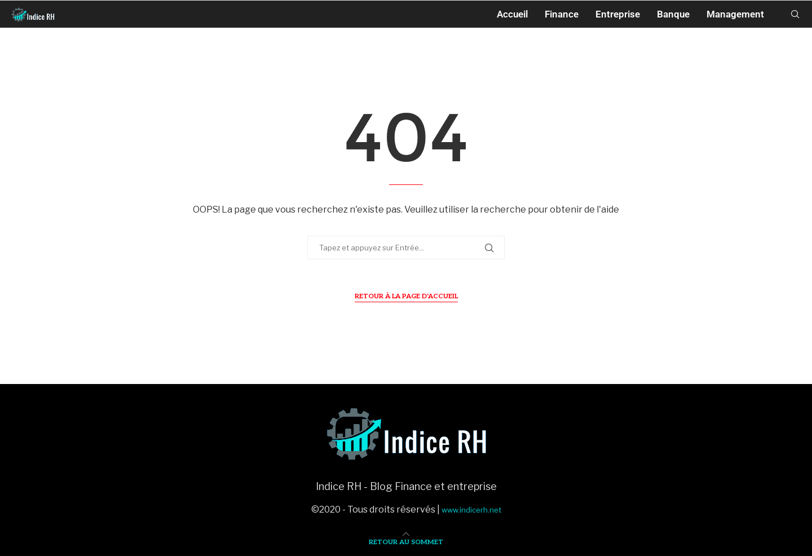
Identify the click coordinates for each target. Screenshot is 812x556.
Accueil (512, 14)
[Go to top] (406, 541)
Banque (673, 14)
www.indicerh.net (471, 509)
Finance (562, 14)
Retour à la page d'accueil (406, 296)
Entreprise (617, 14)
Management (735, 14)
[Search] (795, 14)
